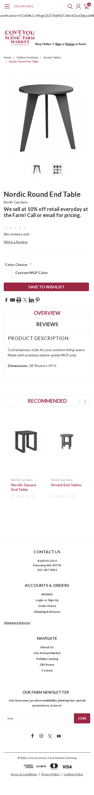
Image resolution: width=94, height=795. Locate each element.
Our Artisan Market (47, 653)
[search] (69, 6)
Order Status (47, 606)
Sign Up (53, 600)
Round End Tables (66, 485)
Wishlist (47, 594)
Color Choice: (18, 264)
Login (39, 600)
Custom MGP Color (31, 272)
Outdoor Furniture (27, 57)
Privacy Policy (50, 774)
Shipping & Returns (47, 612)
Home (7, 57)
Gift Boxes (47, 664)
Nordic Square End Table (23, 487)
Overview (47, 313)
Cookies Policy (73, 774)
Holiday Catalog (47, 659)
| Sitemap (71, 757)
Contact (47, 670)
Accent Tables (52, 57)
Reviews (47, 324)
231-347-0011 (23, 6)
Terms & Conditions (24, 774)
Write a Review (16, 242)
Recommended (47, 401)
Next (84, 401)
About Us (47, 647)
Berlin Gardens (16, 202)
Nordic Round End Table (23, 61)
